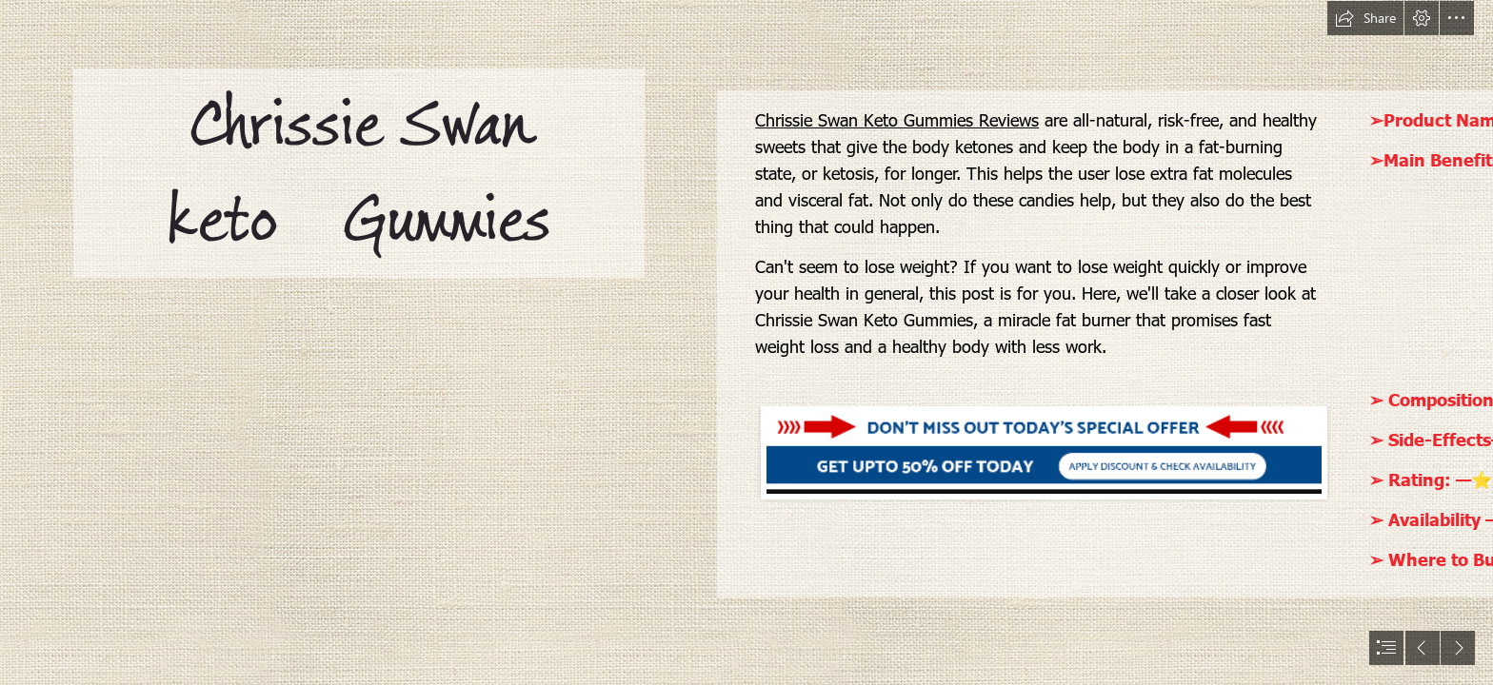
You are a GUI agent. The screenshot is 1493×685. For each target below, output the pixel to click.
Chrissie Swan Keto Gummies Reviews (897, 119)
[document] (746, 342)
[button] (1365, 18)
